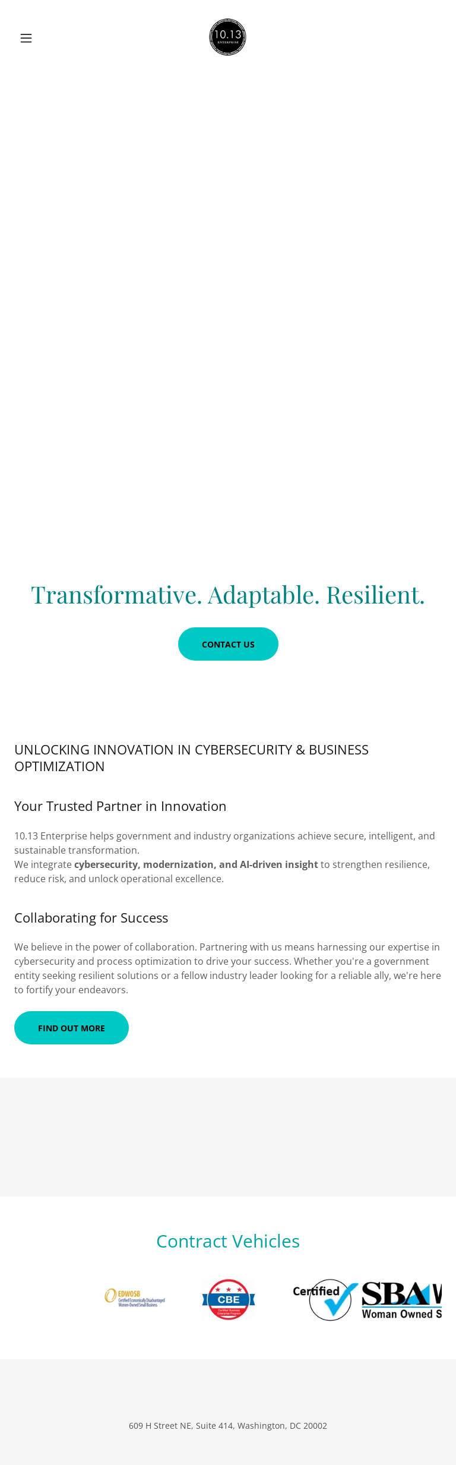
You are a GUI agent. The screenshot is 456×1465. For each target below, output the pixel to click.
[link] (228, 38)
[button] (46, 38)
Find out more (71, 1028)
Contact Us (228, 644)
